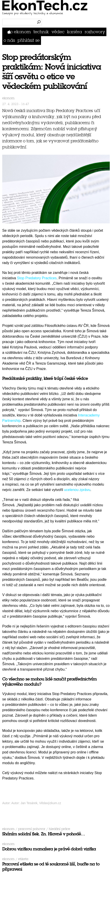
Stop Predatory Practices (37, 278)
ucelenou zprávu (77, 490)
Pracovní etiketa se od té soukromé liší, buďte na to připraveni (50, 866)
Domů (10, 31)
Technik (41, 31)
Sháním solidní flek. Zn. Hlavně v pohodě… (43, 834)
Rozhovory (95, 31)
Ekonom (22, 31)
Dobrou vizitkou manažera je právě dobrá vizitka (49, 849)
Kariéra (74, 31)
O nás (9, 40)
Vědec (58, 31)
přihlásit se (28, 40)
